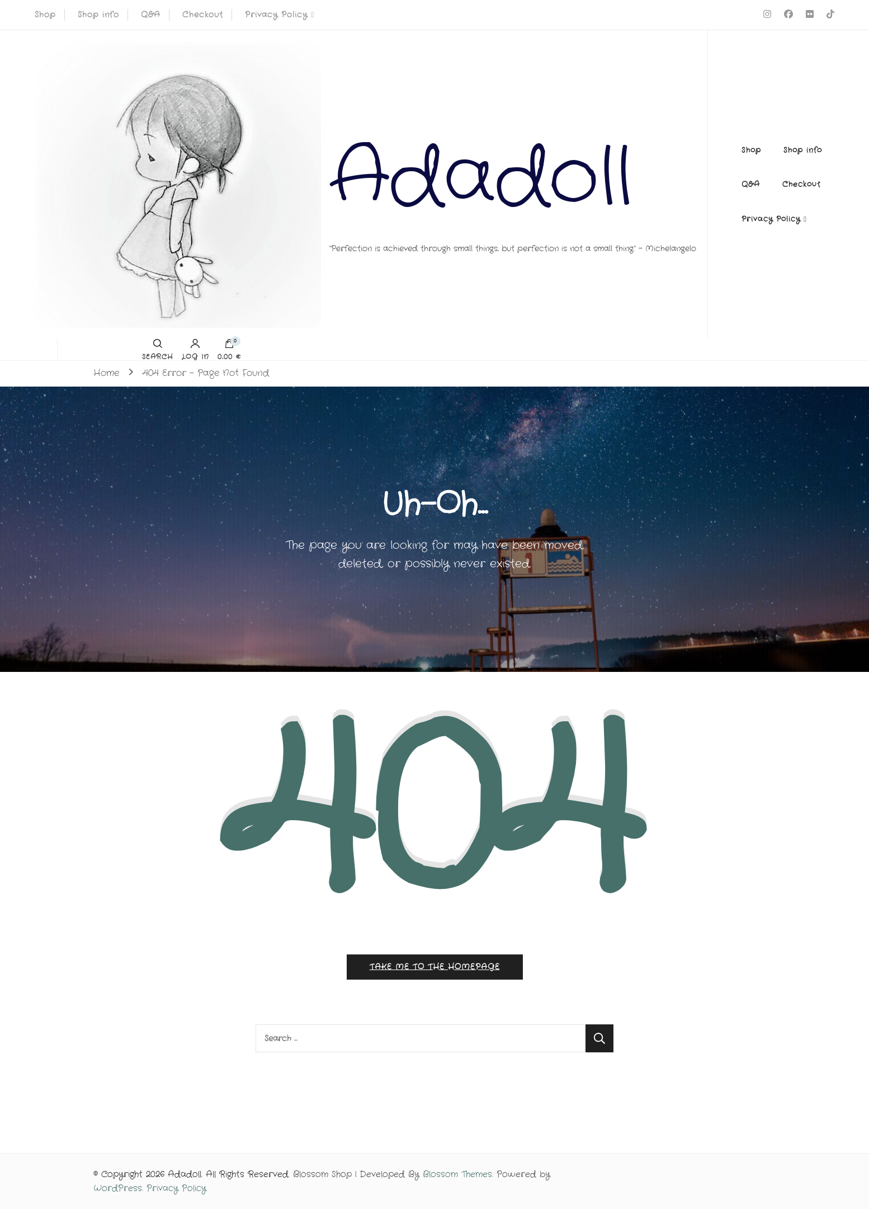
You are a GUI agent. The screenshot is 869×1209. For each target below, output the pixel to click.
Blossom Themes (457, 1174)
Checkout (202, 14)
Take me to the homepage (435, 966)
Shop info (98, 14)
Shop (45, 14)
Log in (195, 349)
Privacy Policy (276, 14)
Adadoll (480, 178)
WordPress (117, 1188)
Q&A (150, 14)
